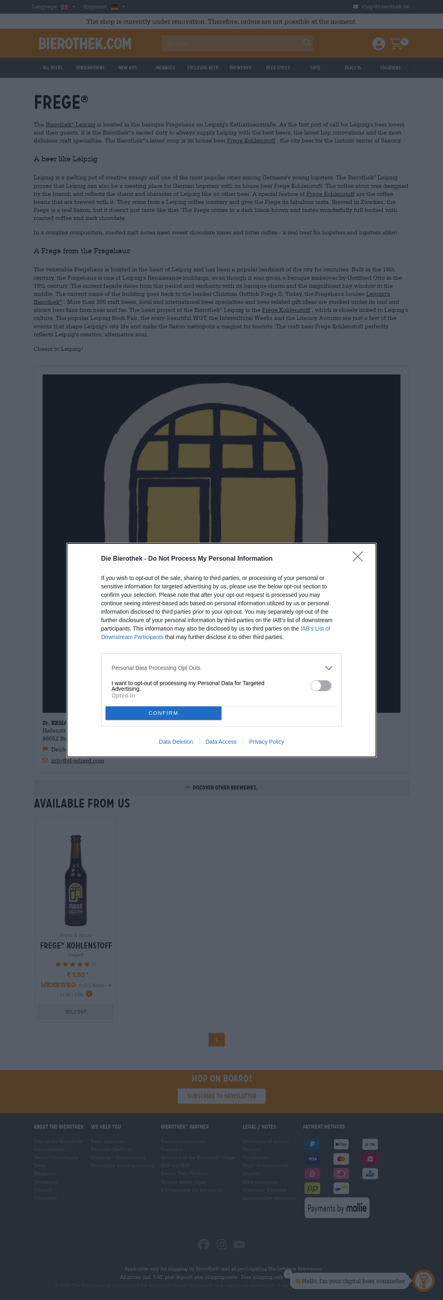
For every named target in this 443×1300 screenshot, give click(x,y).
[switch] (321, 685)
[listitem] (221, 668)
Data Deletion (176, 741)
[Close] (360, 559)
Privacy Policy (266, 741)
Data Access (221, 741)
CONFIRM (163, 713)
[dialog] (221, 650)
